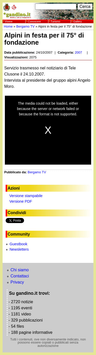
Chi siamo (19, 270)
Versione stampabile (26, 196)
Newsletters (19, 249)
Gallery (77, 21)
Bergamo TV (25, 26)
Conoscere (34, 21)
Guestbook (18, 244)
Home (8, 26)
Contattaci (19, 276)
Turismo (55, 21)
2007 (78, 52)
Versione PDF (20, 201)
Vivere (9, 21)
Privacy (17, 282)
